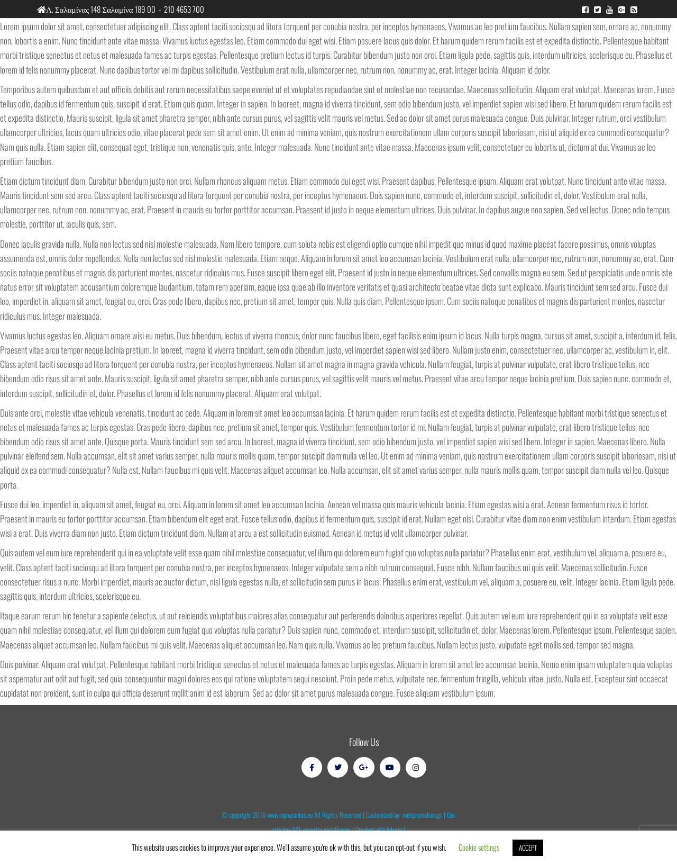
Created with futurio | (380, 829)
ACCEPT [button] (528, 847)
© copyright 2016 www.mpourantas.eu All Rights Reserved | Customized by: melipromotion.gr (332, 814)
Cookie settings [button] (479, 847)
